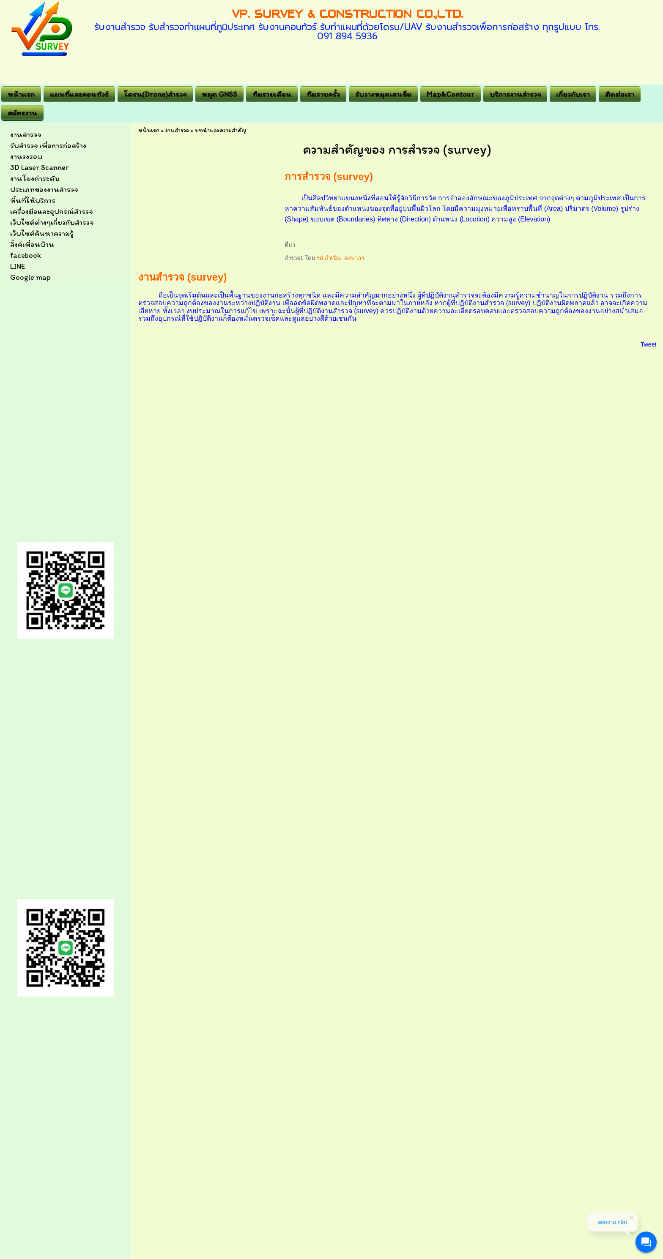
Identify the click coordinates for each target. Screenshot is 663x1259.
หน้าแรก (148, 130)
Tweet (648, 344)
